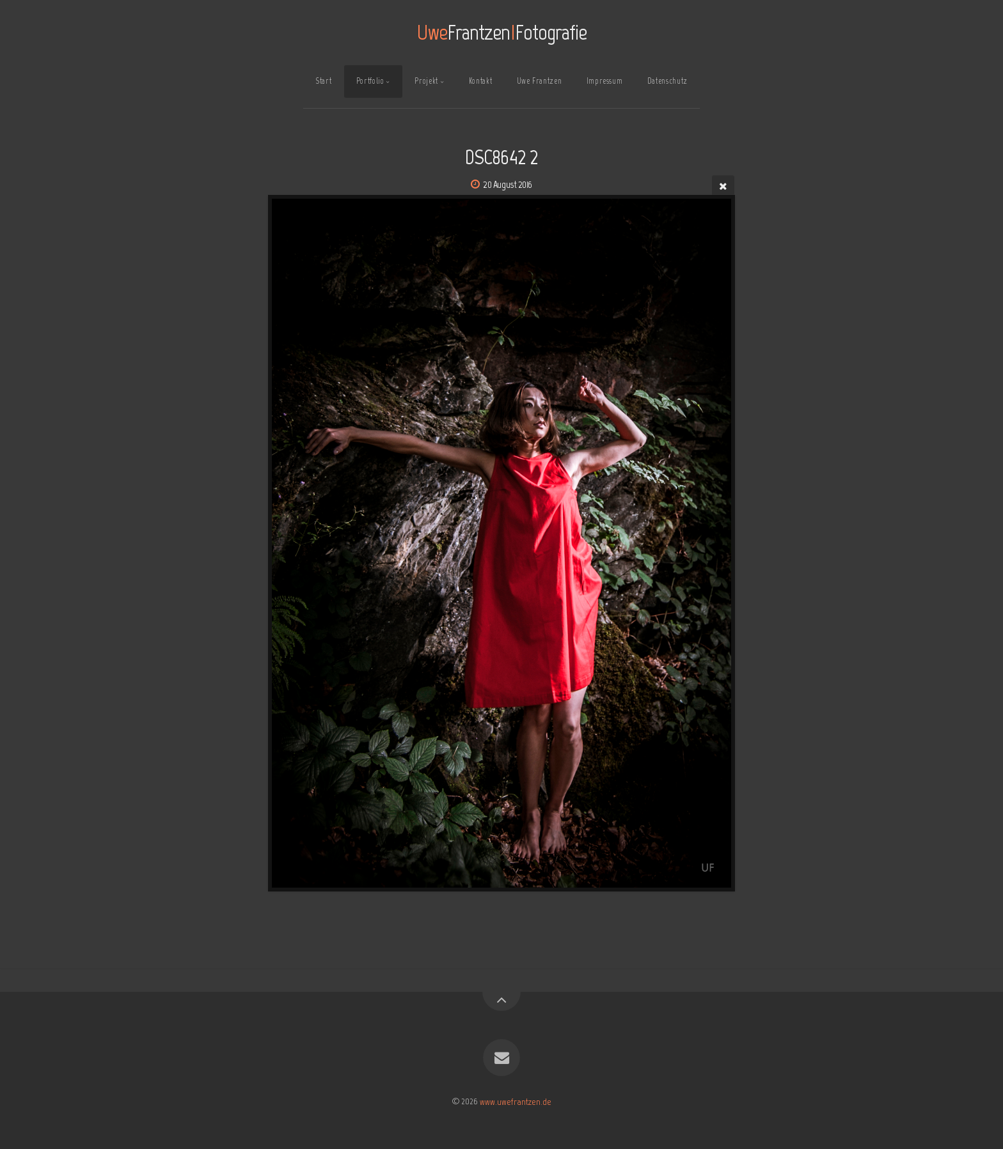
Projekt (426, 81)
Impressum (605, 81)
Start (323, 81)
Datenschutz (667, 81)
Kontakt (480, 81)
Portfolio (370, 81)
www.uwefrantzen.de (515, 1101)
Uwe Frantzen (539, 81)
